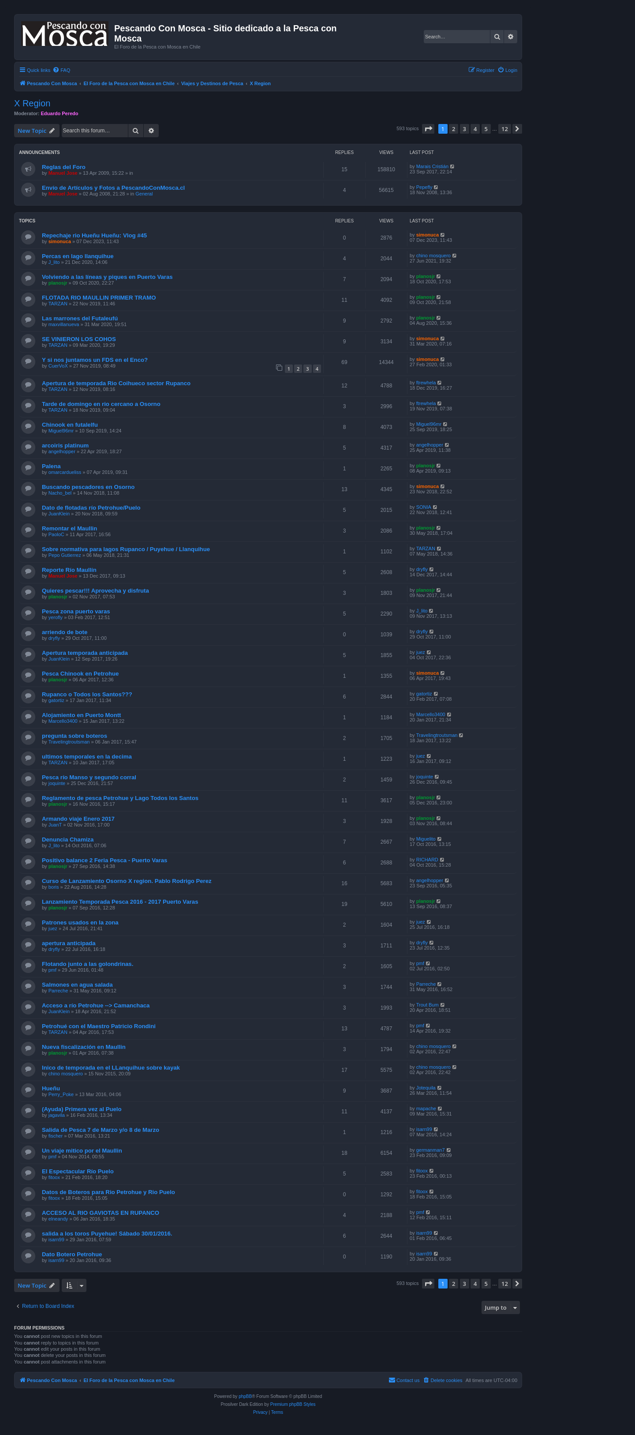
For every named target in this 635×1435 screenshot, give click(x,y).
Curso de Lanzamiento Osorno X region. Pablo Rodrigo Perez (127, 881)
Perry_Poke (61, 1094)
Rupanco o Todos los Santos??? (87, 694)
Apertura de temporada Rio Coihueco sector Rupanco (116, 383)
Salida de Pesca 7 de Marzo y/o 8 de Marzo (100, 1130)
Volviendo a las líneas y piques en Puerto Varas (107, 277)
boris (54, 887)
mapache (426, 1108)
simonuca (60, 241)
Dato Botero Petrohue (72, 1254)
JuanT (55, 824)
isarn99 (424, 1129)
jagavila (57, 1115)
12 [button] (504, 129)
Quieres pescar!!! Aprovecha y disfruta (95, 590)
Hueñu (51, 1088)
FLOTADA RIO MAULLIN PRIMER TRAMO (99, 297)
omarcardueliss (65, 472)
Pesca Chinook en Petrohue (80, 673)
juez (420, 652)
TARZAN (58, 303)
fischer (56, 1135)
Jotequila (426, 1087)
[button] (428, 129)
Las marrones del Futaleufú (80, 318)
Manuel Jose (63, 173)
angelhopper (62, 451)
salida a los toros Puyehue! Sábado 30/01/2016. (107, 1233)
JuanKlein (59, 513)
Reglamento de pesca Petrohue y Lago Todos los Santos (120, 798)
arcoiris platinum (65, 445)
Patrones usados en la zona (80, 922)
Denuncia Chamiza (67, 839)
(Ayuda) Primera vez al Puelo (82, 1109)
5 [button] (486, 129)
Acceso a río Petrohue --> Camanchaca (95, 1005)
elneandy (58, 1218)
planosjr (58, 282)
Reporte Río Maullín (69, 570)
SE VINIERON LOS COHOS (79, 339)
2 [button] (453, 129)
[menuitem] (61, 70)
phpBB (245, 1396)
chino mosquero (433, 255)
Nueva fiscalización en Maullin (84, 1047)
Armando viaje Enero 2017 (78, 818)
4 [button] (475, 129)
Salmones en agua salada (77, 984)
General (144, 193)
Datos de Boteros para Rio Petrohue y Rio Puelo (108, 1192)
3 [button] (464, 129)
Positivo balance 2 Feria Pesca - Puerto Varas (104, 860)
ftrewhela (426, 382)
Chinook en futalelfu (70, 424)
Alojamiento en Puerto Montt (81, 715)
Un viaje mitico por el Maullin (82, 1150)
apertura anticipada (69, 943)
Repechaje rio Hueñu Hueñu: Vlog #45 (94, 235)
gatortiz (56, 700)
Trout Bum (427, 1004)
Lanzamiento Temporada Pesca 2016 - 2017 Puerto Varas (120, 901)
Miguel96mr (61, 430)
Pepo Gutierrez (65, 555)
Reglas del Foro (64, 167)
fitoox (54, 1177)
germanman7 (430, 1150)
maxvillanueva (64, 324)
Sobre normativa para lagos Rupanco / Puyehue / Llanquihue (126, 549)
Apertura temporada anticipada (85, 653)
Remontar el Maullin (69, 528)
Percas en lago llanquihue (78, 256)
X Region (32, 103)
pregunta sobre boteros (74, 736)
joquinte (57, 783)
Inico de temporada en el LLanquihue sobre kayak (111, 1067)
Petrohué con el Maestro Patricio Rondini (99, 1026)
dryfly (422, 569)
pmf (52, 970)
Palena (51, 466)
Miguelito (426, 838)
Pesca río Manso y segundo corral (89, 777)
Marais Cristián (432, 166)
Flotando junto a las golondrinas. (87, 964)
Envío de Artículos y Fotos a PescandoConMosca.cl (113, 187)
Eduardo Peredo (59, 113)
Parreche (58, 990)
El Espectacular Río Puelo (78, 1171)
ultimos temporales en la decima (87, 756)
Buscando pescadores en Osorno (88, 487)
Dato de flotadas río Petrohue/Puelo (91, 507)
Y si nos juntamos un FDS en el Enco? (95, 360)
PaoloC (56, 534)
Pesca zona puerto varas (76, 611)
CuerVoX (58, 365)
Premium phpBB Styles (293, 1404)
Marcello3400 (63, 721)
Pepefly (424, 187)
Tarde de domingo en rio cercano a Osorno (101, 404)
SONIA (423, 507)
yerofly (56, 617)
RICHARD (427, 859)
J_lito (54, 262)
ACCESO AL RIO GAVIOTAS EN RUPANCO (100, 1213)
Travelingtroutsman (69, 741)
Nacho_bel (60, 493)
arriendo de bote (64, 632)
